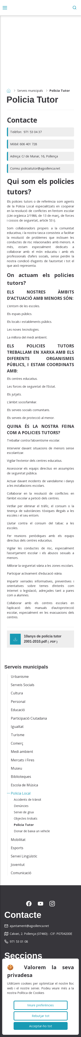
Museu (16, 768)
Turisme (17, 734)
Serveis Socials (22, 684)
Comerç (17, 743)
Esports (17, 847)
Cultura (17, 693)
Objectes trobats (25, 818)
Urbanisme (20, 676)
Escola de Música (24, 785)
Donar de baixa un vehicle (32, 831)
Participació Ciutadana (29, 718)
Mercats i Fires (22, 760)
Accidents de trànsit (27, 799)
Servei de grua (24, 812)
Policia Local (20, 793)
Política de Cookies (30, 993)
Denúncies (21, 806)
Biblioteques (21, 776)
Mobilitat (18, 839)
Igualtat (17, 726)
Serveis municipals (30, 90)
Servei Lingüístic (24, 856)
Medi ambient (22, 751)
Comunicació (21, 872)
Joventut (18, 864)
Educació (18, 709)
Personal (18, 701)
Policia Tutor (24, 825)
